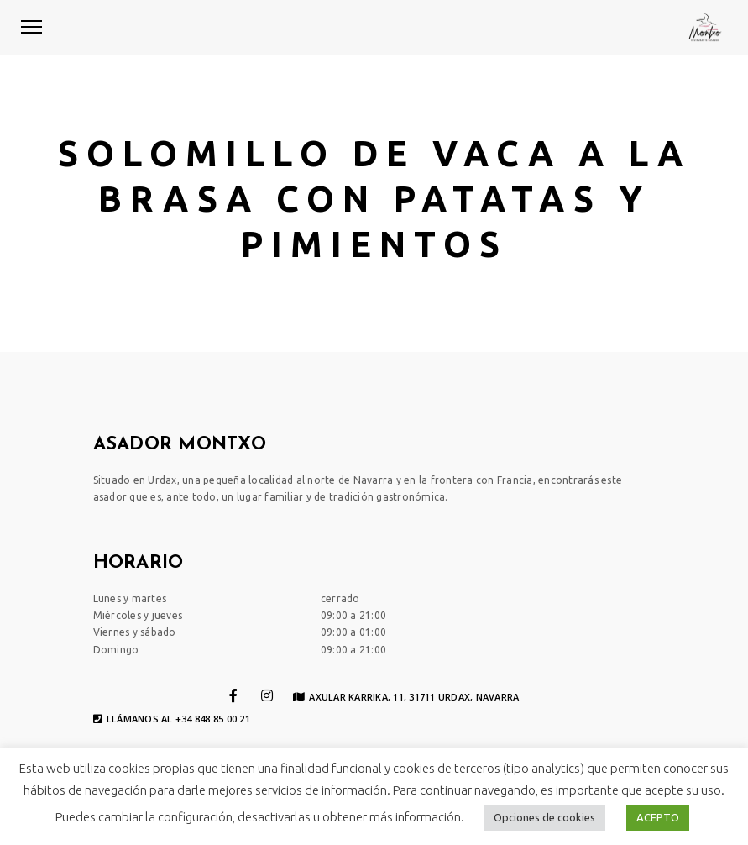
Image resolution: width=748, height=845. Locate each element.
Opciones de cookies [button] (544, 817)
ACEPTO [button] (657, 817)
